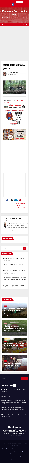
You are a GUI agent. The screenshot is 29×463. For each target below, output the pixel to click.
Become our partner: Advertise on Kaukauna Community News (14, 452)
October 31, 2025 (10, 348)
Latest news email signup (18, 456)
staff (19, 368)
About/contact (9, 448)
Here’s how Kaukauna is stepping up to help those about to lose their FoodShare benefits (14, 271)
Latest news (8, 456)
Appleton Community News (20, 448)
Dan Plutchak (14, 72)
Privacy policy (14, 459)
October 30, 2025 (10, 368)
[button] (24, 24)
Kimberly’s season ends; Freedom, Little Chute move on (13, 328)
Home (3, 448)
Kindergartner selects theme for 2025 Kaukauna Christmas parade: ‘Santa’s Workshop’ (14, 279)
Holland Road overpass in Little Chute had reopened (14, 310)
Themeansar (14, 445)
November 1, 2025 (10, 313)
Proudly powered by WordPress (9, 443)
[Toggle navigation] (13, 25)
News (5, 306)
